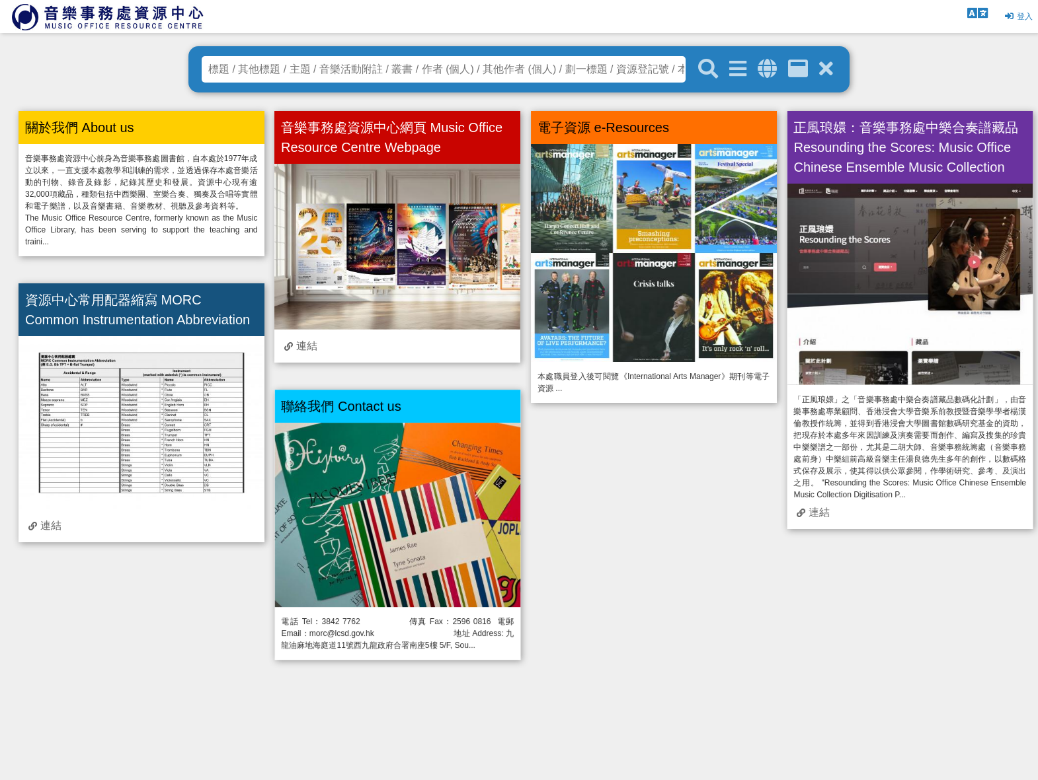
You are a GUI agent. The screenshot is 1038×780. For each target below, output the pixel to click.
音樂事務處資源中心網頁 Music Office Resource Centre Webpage (391, 137)
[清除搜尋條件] (826, 69)
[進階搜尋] (738, 69)
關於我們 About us (79, 127)
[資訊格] (798, 69)
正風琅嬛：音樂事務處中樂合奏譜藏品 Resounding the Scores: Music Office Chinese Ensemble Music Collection (905, 147)
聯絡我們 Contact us (341, 406)
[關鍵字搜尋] (708, 69)
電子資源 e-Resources (603, 127)
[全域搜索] (767, 69)
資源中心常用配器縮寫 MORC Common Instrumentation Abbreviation (137, 310)
